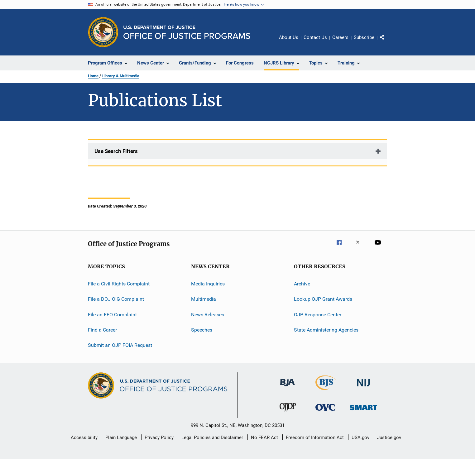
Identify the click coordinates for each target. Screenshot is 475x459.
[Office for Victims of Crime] (325, 411)
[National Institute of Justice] (363, 387)
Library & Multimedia (120, 76)
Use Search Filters (116, 151)
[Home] (186, 32)
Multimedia (203, 299)
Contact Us (315, 37)
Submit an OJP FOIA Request (120, 345)
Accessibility (84, 437)
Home (93, 76)
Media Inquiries (208, 284)
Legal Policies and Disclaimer (212, 437)
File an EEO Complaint (112, 315)
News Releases (207, 315)
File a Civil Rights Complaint (119, 284)
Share (387, 41)
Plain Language (121, 437)
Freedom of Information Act (315, 437)
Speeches (201, 330)
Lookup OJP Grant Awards (323, 299)
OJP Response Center (317, 315)
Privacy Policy (159, 437)
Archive (302, 284)
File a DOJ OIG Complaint (116, 299)
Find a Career (102, 330)
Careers (340, 37)
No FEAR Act (264, 437)
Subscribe (364, 37)
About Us (288, 37)
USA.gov (360, 437)
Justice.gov (389, 437)
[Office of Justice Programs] (103, 32)
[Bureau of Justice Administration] (287, 387)
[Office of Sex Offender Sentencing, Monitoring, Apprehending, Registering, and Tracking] (363, 411)
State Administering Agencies (326, 330)
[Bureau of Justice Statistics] (325, 391)
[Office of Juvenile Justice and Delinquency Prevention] (288, 412)
